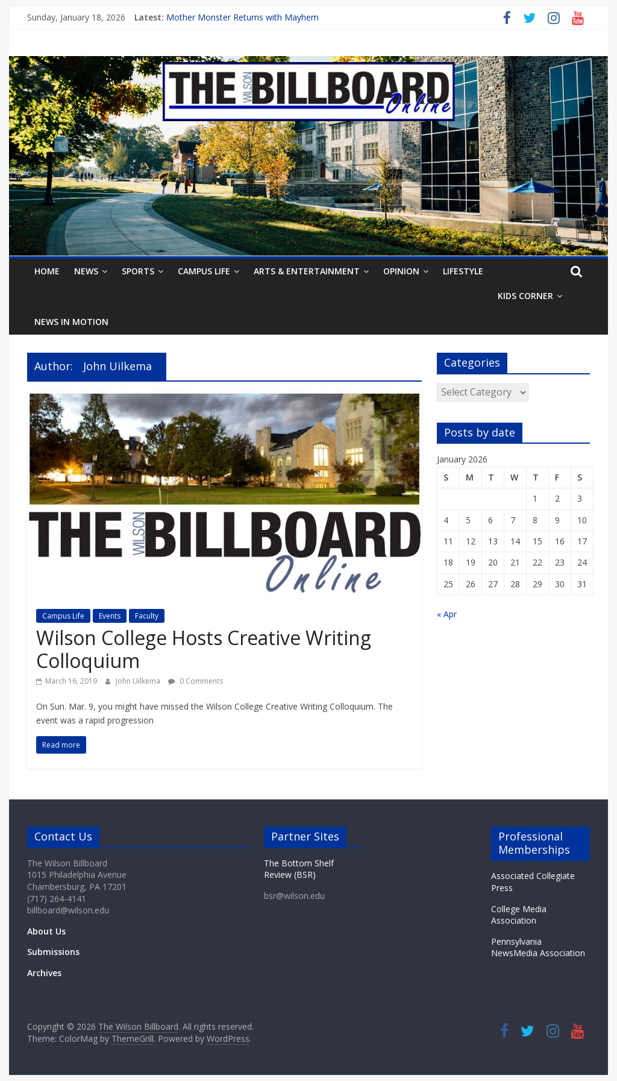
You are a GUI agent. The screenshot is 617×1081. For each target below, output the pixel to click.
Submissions (53, 951)
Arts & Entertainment (307, 271)
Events (110, 616)
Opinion (401, 271)
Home (47, 271)
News (86, 271)
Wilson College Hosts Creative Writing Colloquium (203, 649)
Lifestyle (463, 271)
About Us (46, 931)
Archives (44, 973)
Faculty (146, 616)
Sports (138, 271)
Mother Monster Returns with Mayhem (242, 17)
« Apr (447, 614)
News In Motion (71, 321)
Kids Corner (525, 295)
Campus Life (204, 271)
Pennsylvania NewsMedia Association (538, 947)
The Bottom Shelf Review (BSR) (299, 869)
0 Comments (195, 681)
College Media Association (519, 915)
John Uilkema (139, 681)
